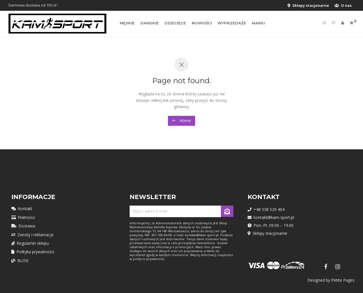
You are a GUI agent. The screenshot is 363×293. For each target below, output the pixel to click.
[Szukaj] (324, 24)
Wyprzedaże (232, 24)
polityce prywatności (148, 259)
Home (181, 120)
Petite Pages (342, 280)
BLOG (19, 260)
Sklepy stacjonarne (308, 5)
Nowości (202, 24)
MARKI (258, 24)
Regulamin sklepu (30, 243)
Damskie (149, 24)
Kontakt (21, 208)
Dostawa (23, 226)
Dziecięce (175, 24)
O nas (343, 5)
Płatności (23, 217)
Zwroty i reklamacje (32, 234)
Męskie (127, 24)
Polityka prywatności (32, 251)
